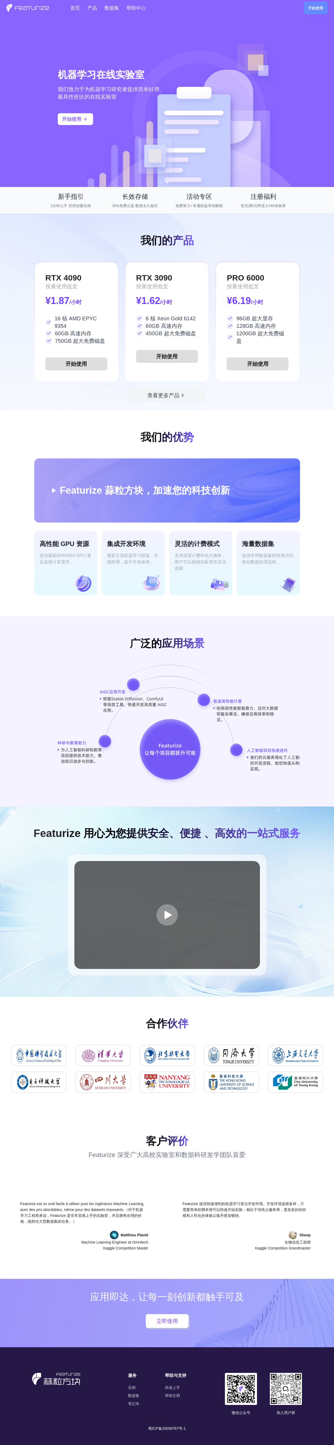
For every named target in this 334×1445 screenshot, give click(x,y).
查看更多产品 (166, 395)
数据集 (112, 8)
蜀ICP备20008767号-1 (167, 1428)
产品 (92, 8)
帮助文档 (172, 1395)
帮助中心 (136, 8)
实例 (132, 1387)
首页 (75, 8)
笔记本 (133, 1403)
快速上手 (172, 1387)
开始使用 (315, 8)
